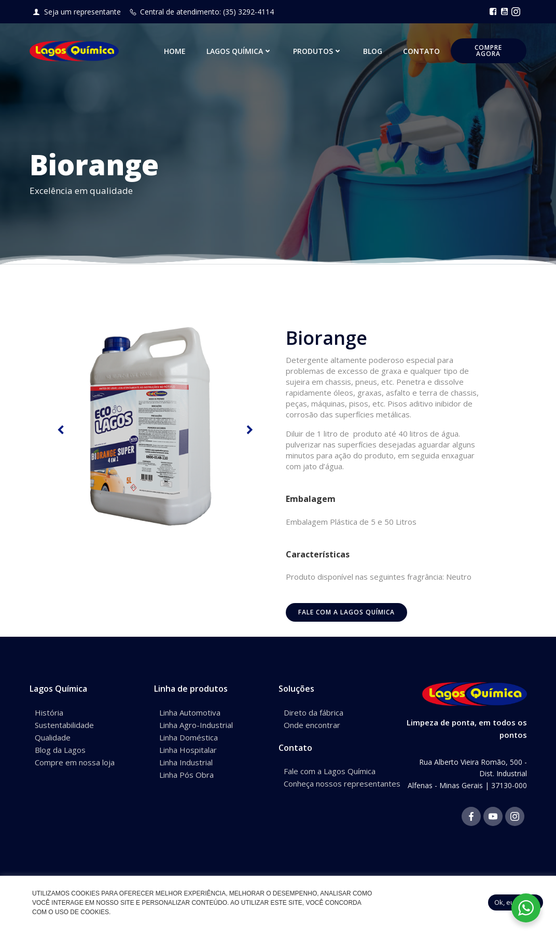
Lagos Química (240, 52)
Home (175, 52)
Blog (373, 52)
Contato (422, 52)
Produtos (318, 52)
